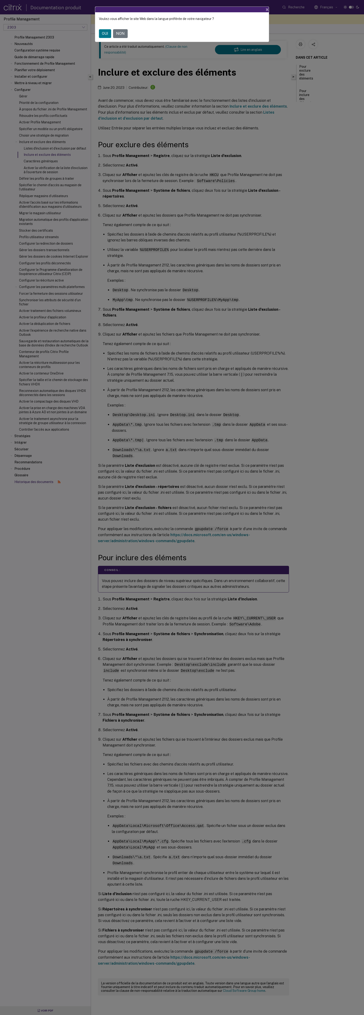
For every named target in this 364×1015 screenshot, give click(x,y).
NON (120, 33)
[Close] (267, 9)
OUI (105, 33)
